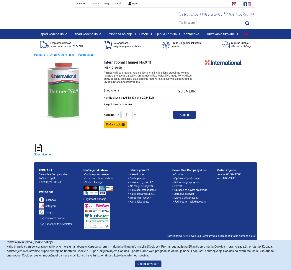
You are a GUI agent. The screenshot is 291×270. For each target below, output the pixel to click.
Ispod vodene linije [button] (53, 34)
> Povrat (177, 186)
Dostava (95, 3)
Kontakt (118, 3)
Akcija (245, 34)
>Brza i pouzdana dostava (98, 178)
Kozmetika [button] (191, 34)
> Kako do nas (136, 174)
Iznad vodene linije (62, 55)
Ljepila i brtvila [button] (166, 34)
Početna (81, 3)
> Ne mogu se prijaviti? (141, 186)
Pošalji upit (115, 124)
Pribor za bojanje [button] (120, 34)
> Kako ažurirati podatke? (142, 189)
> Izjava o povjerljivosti (185, 197)
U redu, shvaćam (148, 264)
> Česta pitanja (136, 178)
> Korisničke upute (138, 201)
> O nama (177, 174)
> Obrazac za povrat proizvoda (189, 189)
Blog (106, 3)
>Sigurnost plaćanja (95, 199)
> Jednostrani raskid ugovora (189, 201)
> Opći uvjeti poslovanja (186, 178)
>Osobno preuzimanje (96, 174)
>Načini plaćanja (93, 182)
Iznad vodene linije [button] (87, 34)
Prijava (133, 3)
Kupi (184, 115)
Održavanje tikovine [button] (220, 34)
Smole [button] (144, 34)
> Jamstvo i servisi (183, 193)
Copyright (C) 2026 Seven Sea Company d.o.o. (193, 235)
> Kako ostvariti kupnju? (141, 193)
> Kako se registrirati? (140, 182)
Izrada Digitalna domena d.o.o (237, 235)
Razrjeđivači (86, 55)
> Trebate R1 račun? (139, 197)
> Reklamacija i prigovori (186, 182)
